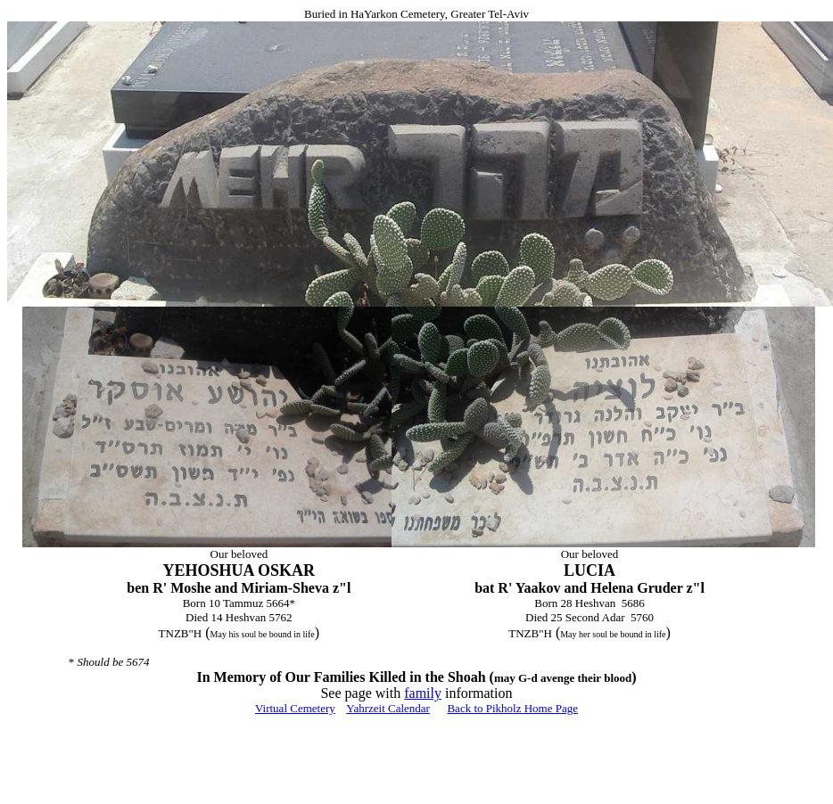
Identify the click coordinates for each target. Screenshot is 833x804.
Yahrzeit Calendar (388, 708)
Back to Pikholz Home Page (512, 708)
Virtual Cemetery (295, 708)
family (422, 693)
